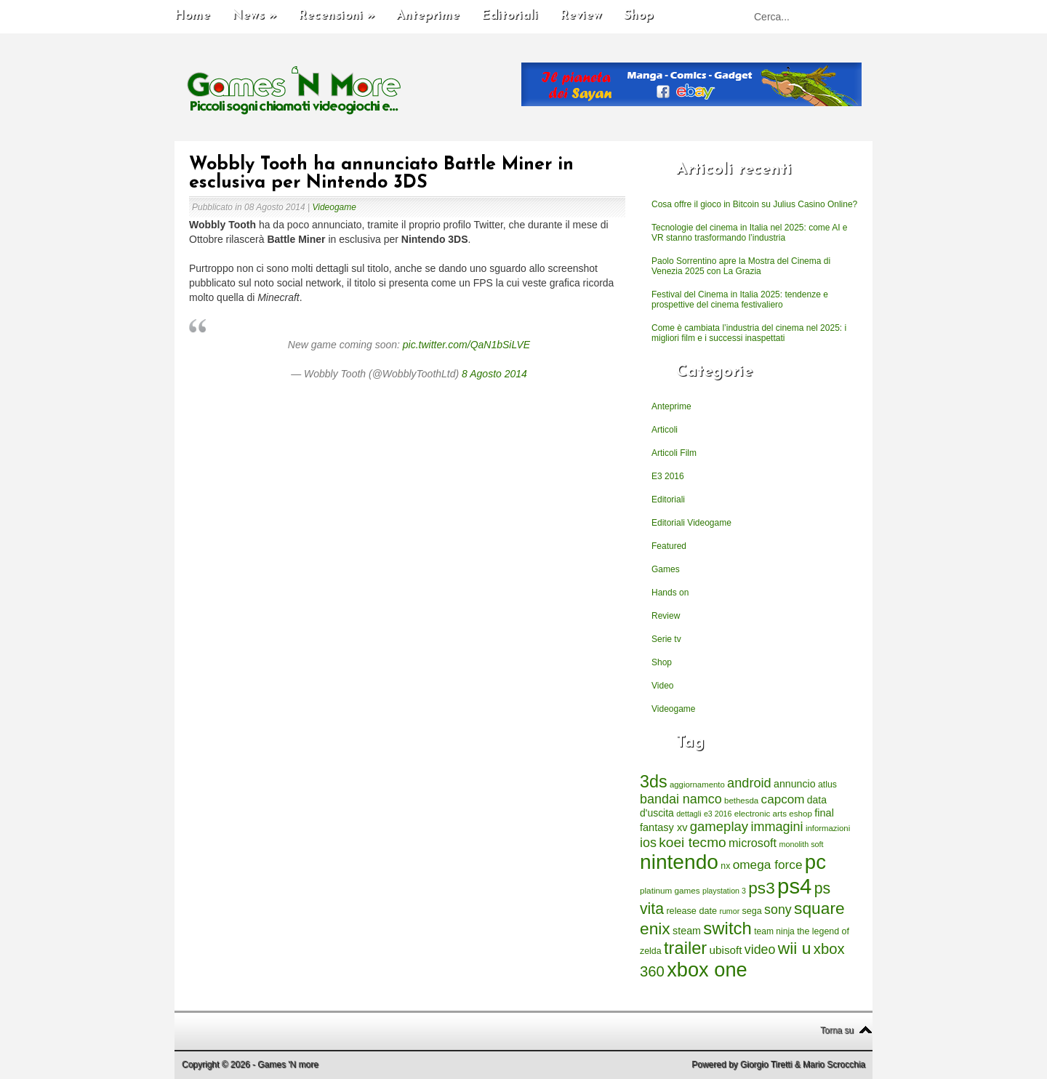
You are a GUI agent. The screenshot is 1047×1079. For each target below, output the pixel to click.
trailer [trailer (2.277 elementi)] (685, 948)
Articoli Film (674, 453)
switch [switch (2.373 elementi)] (727, 928)
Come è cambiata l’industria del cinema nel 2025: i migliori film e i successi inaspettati (748, 333)
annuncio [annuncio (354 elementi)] (795, 784)
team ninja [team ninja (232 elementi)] (774, 931)
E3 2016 (667, 476)
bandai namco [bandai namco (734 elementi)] (681, 799)
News (254, 15)
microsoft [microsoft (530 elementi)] (753, 842)
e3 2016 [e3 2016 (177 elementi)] (718, 813)
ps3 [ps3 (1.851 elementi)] (761, 888)
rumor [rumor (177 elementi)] (729, 911)
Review (581, 15)
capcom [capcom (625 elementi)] (783, 799)
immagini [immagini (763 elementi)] (776, 826)
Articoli (664, 430)
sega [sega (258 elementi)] (752, 911)
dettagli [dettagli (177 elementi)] (688, 813)
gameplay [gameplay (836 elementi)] (719, 826)
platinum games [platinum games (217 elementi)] (670, 890)
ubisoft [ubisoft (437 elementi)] (726, 950)
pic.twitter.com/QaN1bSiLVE (466, 344)
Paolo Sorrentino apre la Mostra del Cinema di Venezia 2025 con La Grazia (740, 266)
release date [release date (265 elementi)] (691, 911)
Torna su (837, 1030)
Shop (639, 15)
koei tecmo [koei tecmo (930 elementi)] (692, 842)
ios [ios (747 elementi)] (648, 842)
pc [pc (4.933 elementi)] (815, 862)
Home (192, 15)
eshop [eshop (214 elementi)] (800, 813)
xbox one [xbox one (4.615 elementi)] (707, 969)
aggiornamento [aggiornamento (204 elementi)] (697, 784)
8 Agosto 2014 (494, 374)
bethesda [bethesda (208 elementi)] (741, 800)
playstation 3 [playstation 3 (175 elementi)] (724, 890)
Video (662, 686)
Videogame (334, 207)
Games (665, 569)
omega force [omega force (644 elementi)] (768, 864)
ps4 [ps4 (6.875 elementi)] (794, 886)
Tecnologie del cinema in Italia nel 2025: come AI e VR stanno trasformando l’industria (749, 232)
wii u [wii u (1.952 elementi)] (794, 948)
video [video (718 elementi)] (760, 949)
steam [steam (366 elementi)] (687, 930)
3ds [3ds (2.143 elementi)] (653, 781)
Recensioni (336, 15)
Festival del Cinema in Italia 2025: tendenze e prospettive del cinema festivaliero (739, 299)
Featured (668, 546)
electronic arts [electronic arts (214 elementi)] (760, 813)
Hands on (670, 592)
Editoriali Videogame (691, 523)
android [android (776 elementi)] (749, 783)
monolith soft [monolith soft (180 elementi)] (801, 844)
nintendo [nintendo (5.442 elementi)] (679, 862)
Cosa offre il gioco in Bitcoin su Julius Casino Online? (754, 204)
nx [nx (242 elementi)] (725, 866)
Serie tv (666, 639)
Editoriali (509, 15)
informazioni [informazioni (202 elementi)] (828, 828)
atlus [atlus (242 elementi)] (827, 784)
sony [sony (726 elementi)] (778, 909)
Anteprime (428, 15)
